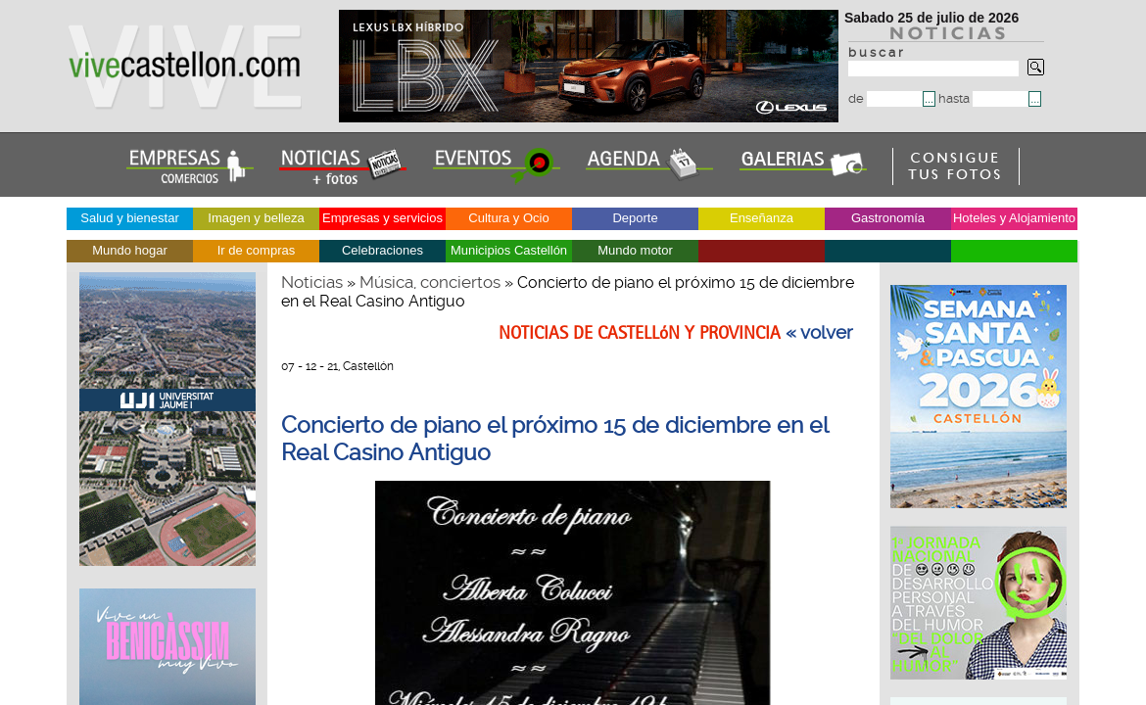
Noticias (312, 282)
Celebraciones (382, 250)
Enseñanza (761, 218)
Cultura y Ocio (508, 218)
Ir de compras (256, 250)
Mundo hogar (129, 250)
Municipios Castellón (509, 250)
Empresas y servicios (382, 218)
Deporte (634, 218)
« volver (819, 333)
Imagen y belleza (256, 218)
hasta (983, 98)
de (885, 98)
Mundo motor (635, 250)
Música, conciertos (430, 282)
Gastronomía (888, 218)
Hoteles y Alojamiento (1014, 218)
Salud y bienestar (129, 218)
